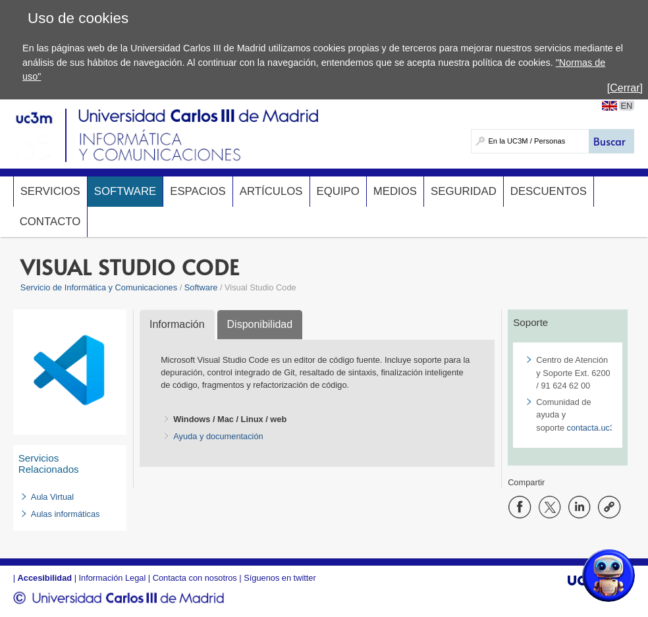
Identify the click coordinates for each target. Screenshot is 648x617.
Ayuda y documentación (218, 436)
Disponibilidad (260, 324)
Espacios (198, 191)
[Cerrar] (625, 88)
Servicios (50, 191)
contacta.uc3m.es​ (600, 428)
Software (125, 191)
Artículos (271, 191)
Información (177, 324)
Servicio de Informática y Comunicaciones (98, 287)
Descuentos (548, 191)
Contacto (50, 221)
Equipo (338, 191)
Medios (395, 191)
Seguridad (464, 191)
